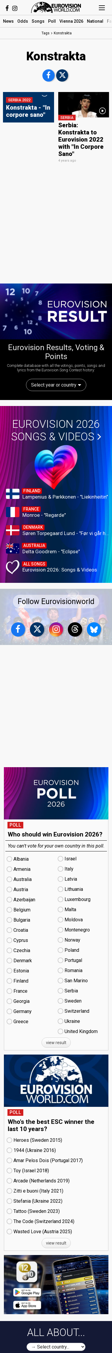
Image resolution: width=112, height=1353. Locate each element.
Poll (52, 21)
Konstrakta (63, 33)
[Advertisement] (56, 223)
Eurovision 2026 (56, 430)
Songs (38, 21)
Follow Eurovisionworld (56, 601)
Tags (46, 33)
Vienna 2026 (71, 21)
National (95, 21)
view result (56, 1042)
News (8, 21)
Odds (22, 21)
